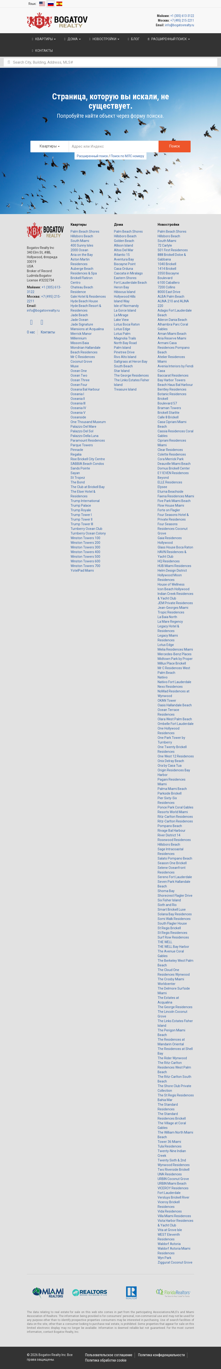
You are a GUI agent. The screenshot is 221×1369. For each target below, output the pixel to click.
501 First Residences (173, 250)
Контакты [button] (41, 50)
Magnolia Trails (125, 338)
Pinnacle (77, 450)
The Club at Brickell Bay (88, 487)
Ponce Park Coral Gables (175, 807)
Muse (75, 366)
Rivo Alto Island (125, 357)
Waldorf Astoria (169, 1244)
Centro (76, 282)
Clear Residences (170, 450)
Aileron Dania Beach (172, 320)
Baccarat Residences (173, 375)
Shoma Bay (166, 891)
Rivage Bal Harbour (171, 830)
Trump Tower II (81, 519)
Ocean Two (79, 375)
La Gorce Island (125, 310)
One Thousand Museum (88, 422)
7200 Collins (166, 287)
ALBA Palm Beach (171, 296)
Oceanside (78, 417)
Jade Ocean (79, 320)
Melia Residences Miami (175, 649)
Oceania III (78, 403)
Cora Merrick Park (171, 459)
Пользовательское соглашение (108, 1355)
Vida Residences (170, 1211)
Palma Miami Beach (172, 789)
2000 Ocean (79, 250)
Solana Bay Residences (175, 914)
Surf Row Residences (173, 937)
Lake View (121, 320)
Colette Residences (172, 454)
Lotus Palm (122, 334)
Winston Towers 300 (85, 547)
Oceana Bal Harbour (85, 389)
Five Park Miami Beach (174, 501)
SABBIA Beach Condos (87, 464)
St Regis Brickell (169, 928)
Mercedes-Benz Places (175, 654)
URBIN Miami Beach (172, 1183)
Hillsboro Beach (82, 236)
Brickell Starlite (168, 412)
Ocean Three (80, 380)
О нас (31, 332)
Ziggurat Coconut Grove (175, 1262)
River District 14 (169, 835)
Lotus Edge (122, 329)
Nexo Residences (170, 686)
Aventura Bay (124, 259)
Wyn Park (164, 1258)
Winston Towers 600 (85, 561)
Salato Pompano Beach (175, 858)
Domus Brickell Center (174, 468)
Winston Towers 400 (85, 552)
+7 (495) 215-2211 (182, 20)
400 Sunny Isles (82, 245)
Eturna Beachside (170, 491)
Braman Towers (169, 408)
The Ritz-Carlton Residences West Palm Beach (174, 1067)
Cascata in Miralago (128, 273)
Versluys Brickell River (173, 1197)
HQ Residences (169, 561)
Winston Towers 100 (85, 538)
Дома (118, 224)
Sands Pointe (80, 468)
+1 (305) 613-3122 (182, 16)
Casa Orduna (123, 269)
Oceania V (78, 412)
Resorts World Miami (173, 812)
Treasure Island (125, 389)
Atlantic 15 (122, 255)
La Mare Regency (170, 621)
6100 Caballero (169, 282)
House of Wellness (171, 584)
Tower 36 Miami (169, 1142)
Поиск (174, 146)
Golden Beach (124, 241)
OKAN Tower (167, 700)
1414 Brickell (167, 269)
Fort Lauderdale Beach (130, 282)
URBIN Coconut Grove (173, 1179)
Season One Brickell (172, 863)
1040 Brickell (167, 264)
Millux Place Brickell (172, 663)
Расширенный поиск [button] (168, 39)
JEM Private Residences (175, 603)
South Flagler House (172, 923)
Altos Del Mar (123, 250)
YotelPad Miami (82, 570)
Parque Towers (82, 445)
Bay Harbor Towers (171, 380)
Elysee (162, 487)
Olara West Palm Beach (175, 719)
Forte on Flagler (169, 510)
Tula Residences (170, 1146)
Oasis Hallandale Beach (175, 705)
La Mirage (121, 315)
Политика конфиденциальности (161, 1355)
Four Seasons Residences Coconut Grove (173, 528)
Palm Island (122, 347)
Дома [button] (72, 39)
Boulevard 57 (167, 403)
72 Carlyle (165, 245)
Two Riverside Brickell (173, 1169)
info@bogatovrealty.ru (179, 25)
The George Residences (131, 375)
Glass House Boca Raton (175, 547)
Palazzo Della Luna (84, 436)
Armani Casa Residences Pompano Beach (174, 347)
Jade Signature (82, 324)
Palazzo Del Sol (82, 431)
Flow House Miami (171, 505)
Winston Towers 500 (85, 556)
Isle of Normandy (126, 306)
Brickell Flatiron (82, 278)
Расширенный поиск (92, 156)
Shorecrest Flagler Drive (175, 895)
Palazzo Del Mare (83, 426)
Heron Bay (121, 287)
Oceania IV (78, 408)
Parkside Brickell (170, 793)
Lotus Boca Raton (127, 324)
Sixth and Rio (167, 905)
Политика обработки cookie (106, 1360)
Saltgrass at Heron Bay (130, 361)
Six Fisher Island (169, 900)
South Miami (80, 241)
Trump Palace (81, 505)
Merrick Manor (81, 334)
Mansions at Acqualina (87, 329)
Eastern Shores (125, 278)
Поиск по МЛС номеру (127, 156)
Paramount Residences (88, 440)
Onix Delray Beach (171, 761)
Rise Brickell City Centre (88, 459)
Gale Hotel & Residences (88, 296)
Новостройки (168, 224)
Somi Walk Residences (174, 919)
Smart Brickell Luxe (172, 909)
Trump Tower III (82, 524)
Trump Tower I (81, 515)
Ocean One (79, 371)
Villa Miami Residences (174, 1216)
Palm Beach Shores (85, 231)
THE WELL (165, 942)
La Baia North (167, 617)
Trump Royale (81, 510)
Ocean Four (79, 385)
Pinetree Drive (124, 352)
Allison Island (123, 245)
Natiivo (163, 677)
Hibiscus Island (124, 292)
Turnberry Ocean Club (86, 529)
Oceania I (77, 394)
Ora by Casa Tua (170, 765)
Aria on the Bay (82, 255)
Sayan (75, 473)
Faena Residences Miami (176, 496)
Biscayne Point (125, 264)
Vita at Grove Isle (170, 1230)
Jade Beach (79, 315)
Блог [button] (133, 39)
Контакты (48, 332)
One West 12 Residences (176, 756)
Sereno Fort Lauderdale (175, 877)
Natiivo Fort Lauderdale (174, 682)
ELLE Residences (170, 482)
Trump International (85, 501)
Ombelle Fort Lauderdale (176, 724)
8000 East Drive (169, 292)
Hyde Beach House (84, 301)
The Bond (78, 482)
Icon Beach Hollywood (173, 589)
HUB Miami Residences (174, 566)
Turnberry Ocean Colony (88, 533)
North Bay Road (125, 343)
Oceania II (78, 399)
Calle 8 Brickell (168, 417)
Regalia (76, 454)
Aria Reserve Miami (172, 338)
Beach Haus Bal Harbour (175, 385)
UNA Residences (170, 1174)
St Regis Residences (172, 933)
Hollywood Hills (125, 296)
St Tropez (78, 477)
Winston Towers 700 (85, 566)
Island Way (122, 301)
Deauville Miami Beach (174, 464)
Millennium (79, 338)
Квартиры (79, 224)
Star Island (122, 371)
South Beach (123, 366)
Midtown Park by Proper (175, 659)
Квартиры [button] (43, 39)
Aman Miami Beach (172, 334)
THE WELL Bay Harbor (173, 947)
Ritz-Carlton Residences (175, 816)
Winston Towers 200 (85, 542)
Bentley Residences (172, 389)
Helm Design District (172, 570)
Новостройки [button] (103, 39)
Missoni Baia (80, 343)
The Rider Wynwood (172, 1058)
